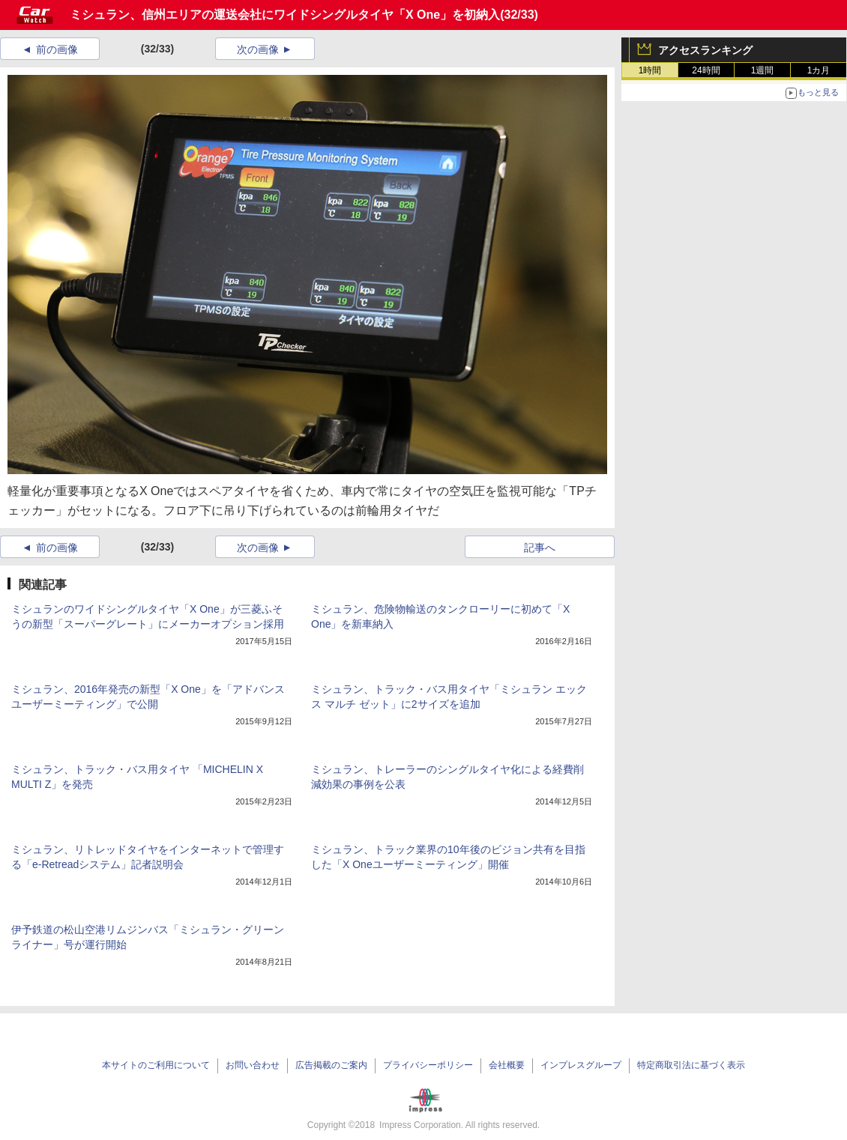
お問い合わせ (253, 1065)
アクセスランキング (705, 50)
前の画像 (57, 49)
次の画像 (258, 49)
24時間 (706, 70)
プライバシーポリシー (428, 1065)
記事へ (539, 548)
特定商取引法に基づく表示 (691, 1065)
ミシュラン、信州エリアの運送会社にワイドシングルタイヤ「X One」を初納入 (285, 14)
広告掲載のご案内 (331, 1065)
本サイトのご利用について (156, 1065)
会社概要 (507, 1065)
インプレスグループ (580, 1065)
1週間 (762, 70)
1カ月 (819, 70)
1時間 (650, 70)
